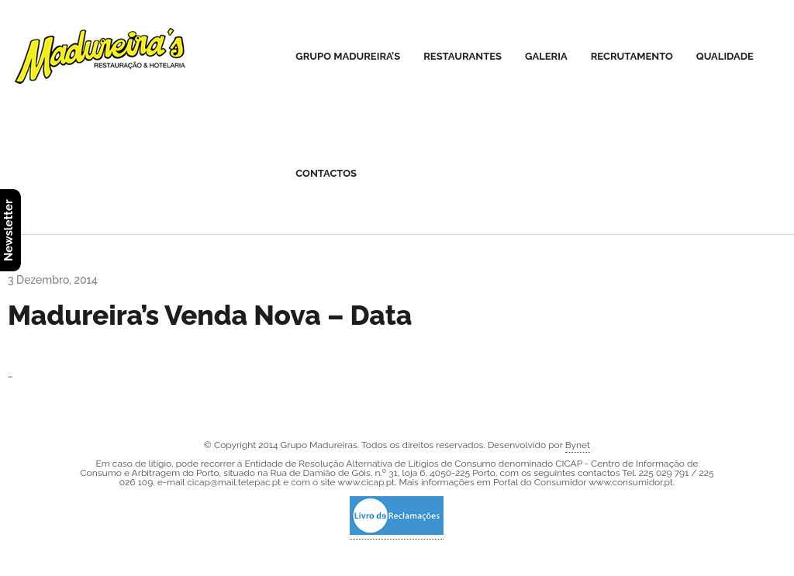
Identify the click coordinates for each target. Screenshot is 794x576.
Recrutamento (632, 56)
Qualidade (725, 56)
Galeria (546, 56)
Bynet (577, 445)
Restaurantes (462, 56)
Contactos (326, 173)
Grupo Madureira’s (347, 56)
